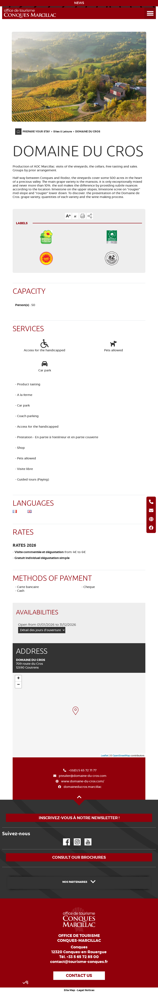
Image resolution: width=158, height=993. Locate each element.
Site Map (69, 990)
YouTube (85, 838)
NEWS (79, 3)
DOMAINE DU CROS (87, 131)
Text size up (68, 215)
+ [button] (18, 678)
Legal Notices (85, 990)
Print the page (82, 215)
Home (15, 128)
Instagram (74, 838)
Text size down (75, 215)
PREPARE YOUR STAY (36, 131)
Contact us (79, 975)
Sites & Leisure (62, 131)
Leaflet (104, 755)
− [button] (18, 685)
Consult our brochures (79, 857)
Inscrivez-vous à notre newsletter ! (79, 817)
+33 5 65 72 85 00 (83, 956)
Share (90, 215)
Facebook (64, 838)
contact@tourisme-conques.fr (79, 961)
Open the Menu (145, 7)
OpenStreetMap (121, 755)
